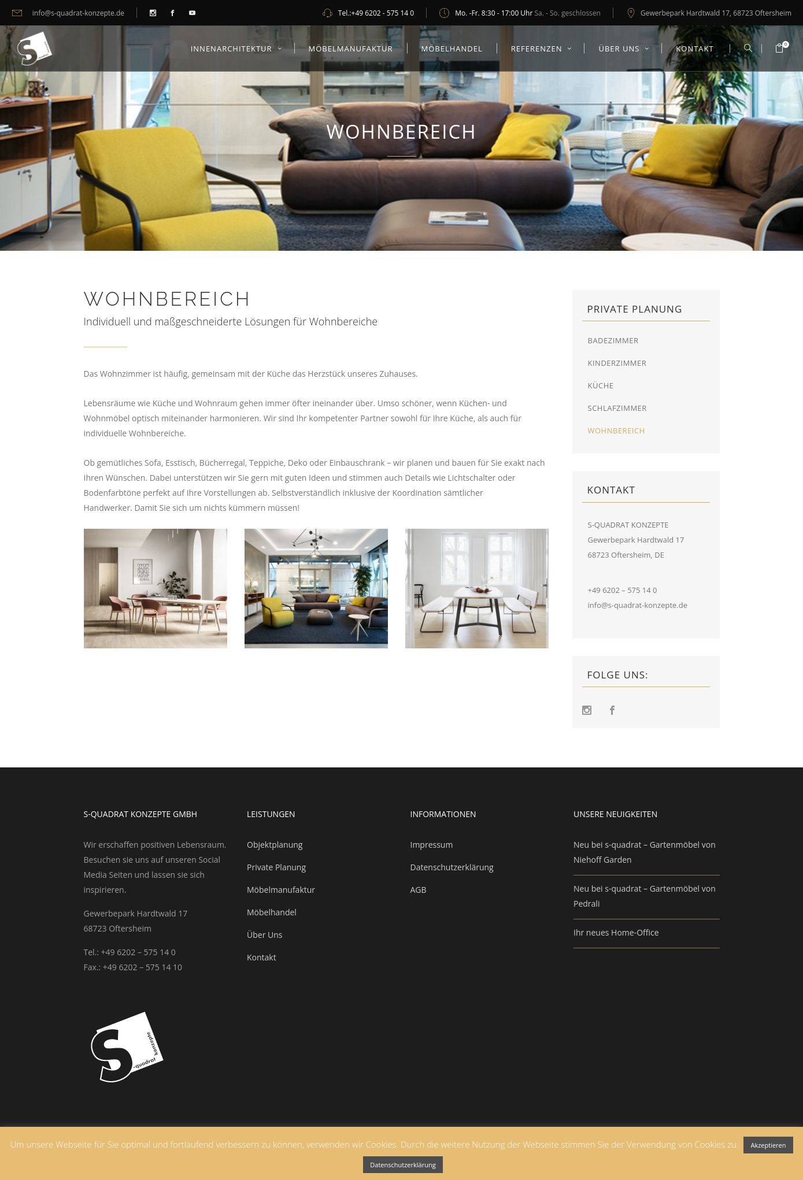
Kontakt (261, 957)
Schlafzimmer (617, 408)
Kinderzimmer (617, 363)
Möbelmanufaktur (281, 889)
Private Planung (276, 867)
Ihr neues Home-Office (616, 932)
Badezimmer (613, 340)
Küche (601, 385)
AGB (418, 889)
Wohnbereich (616, 430)
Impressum (431, 844)
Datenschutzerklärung (452, 867)
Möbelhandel (272, 912)
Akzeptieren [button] (768, 1145)
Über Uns (264, 934)
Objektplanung (274, 844)
